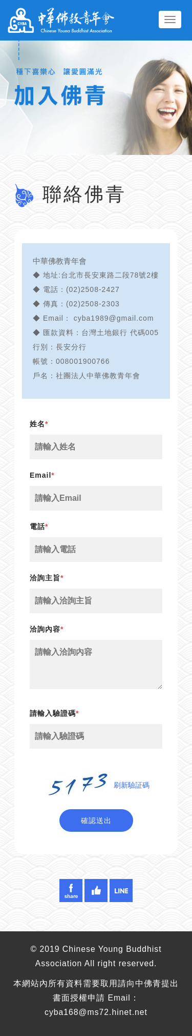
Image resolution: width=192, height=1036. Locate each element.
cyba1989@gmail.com (114, 318)
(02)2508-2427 (93, 289)
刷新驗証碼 (132, 785)
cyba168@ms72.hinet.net (96, 1012)
